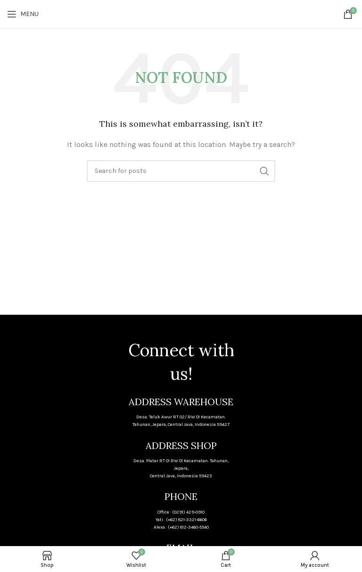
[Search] (181, 171)
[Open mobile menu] (22, 14)
